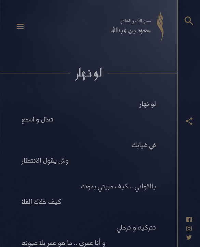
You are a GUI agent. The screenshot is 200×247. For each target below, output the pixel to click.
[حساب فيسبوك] (189, 219)
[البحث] (189, 20)
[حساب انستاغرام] (189, 228)
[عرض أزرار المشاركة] (189, 121)
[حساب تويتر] (189, 237)
